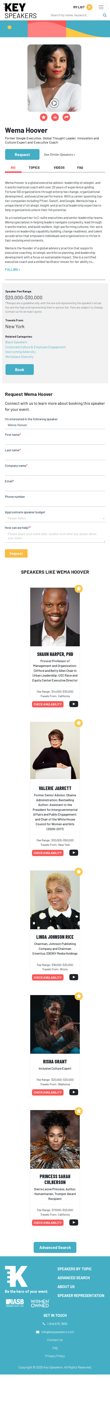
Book (19, 369)
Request (22, 154)
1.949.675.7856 (57, 1324)
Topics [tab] (34, 167)
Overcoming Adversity (20, 352)
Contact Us (55, 1340)
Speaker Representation (80, 1295)
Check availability (48, 704)
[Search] (74, 15)
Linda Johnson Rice (55, 937)
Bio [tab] (13, 167)
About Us (66, 1286)
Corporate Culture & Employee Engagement (35, 347)
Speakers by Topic (74, 1269)
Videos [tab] (59, 167)
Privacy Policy (55, 1356)
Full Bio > (12, 269)
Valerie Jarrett (55, 788)
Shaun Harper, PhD (55, 654)
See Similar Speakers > (59, 154)
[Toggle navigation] (101, 7)
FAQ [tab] (80, 167)
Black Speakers (16, 342)
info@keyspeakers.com (57, 1332)
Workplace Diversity (19, 356)
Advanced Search (55, 1247)
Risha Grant (55, 1061)
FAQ (55, 1348)
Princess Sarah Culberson (55, 1179)
